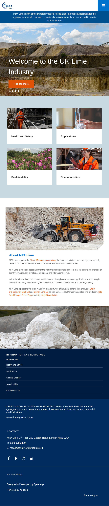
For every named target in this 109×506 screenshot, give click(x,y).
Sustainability (12, 384)
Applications (11, 371)
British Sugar (27, 295)
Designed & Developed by (25, 484)
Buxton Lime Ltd (41, 292)
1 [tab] (10, 91)
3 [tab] (15, 91)
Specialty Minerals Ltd (47, 295)
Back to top (89, 496)
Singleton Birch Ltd (21, 292)
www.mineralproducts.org (19, 417)
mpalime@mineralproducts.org (26, 448)
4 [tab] (18, 91)
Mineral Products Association (43, 260)
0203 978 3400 (18, 443)
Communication (13, 391)
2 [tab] (12, 91)
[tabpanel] (54, 59)
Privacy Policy (14, 475)
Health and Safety (14, 365)
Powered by (17, 490)
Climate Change (13, 378)
